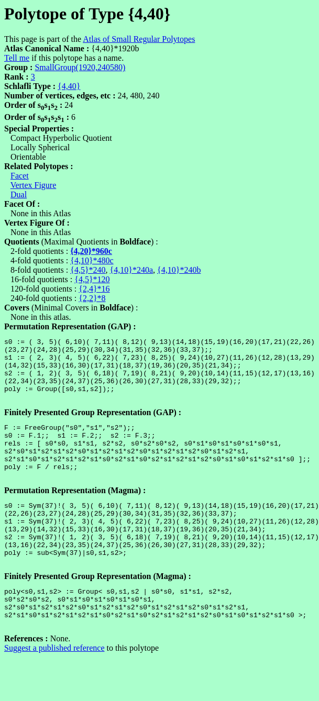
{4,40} (69, 86)
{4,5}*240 (87, 269)
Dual (18, 194)
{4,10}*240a (131, 269)
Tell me (16, 57)
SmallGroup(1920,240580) (80, 67)
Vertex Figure (33, 185)
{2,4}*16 (94, 288)
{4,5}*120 (91, 279)
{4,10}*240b (179, 269)
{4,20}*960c (91, 251)
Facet (19, 175)
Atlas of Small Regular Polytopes (139, 39)
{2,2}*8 (92, 298)
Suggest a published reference (54, 691)
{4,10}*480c (91, 260)
